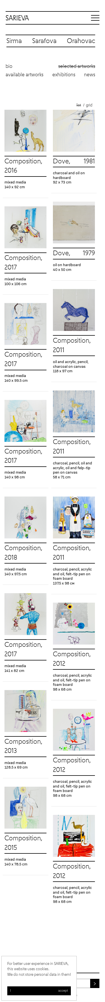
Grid (89, 105)
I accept (39, 991)
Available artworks (24, 74)
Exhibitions (63, 74)
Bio (9, 66)
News (89, 74)
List (78, 105)
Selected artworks (76, 66)
